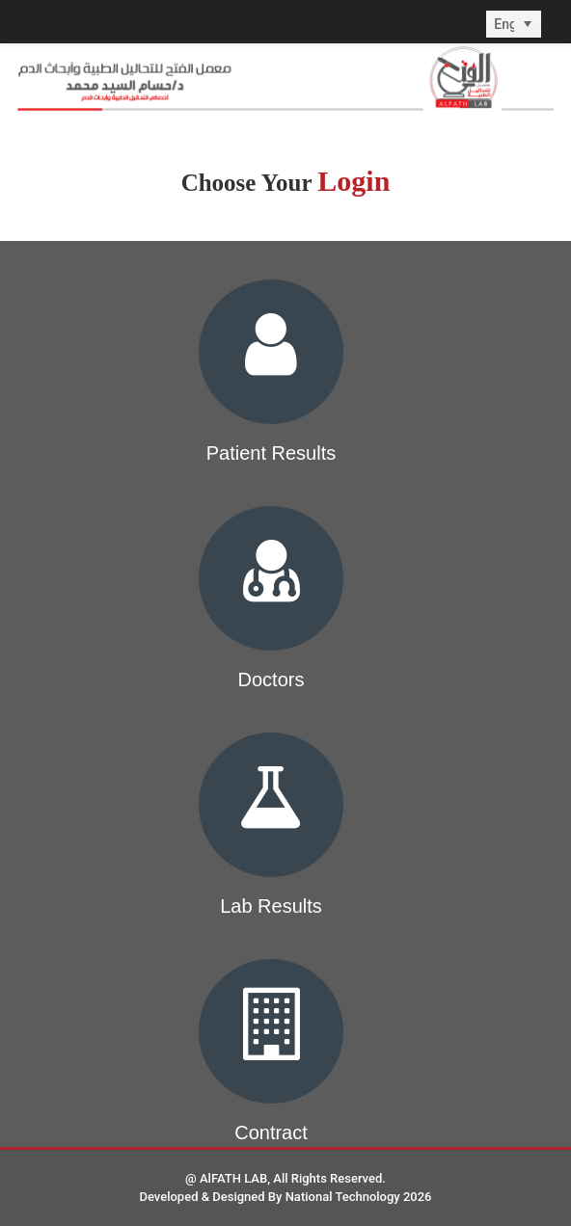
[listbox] (513, 24)
